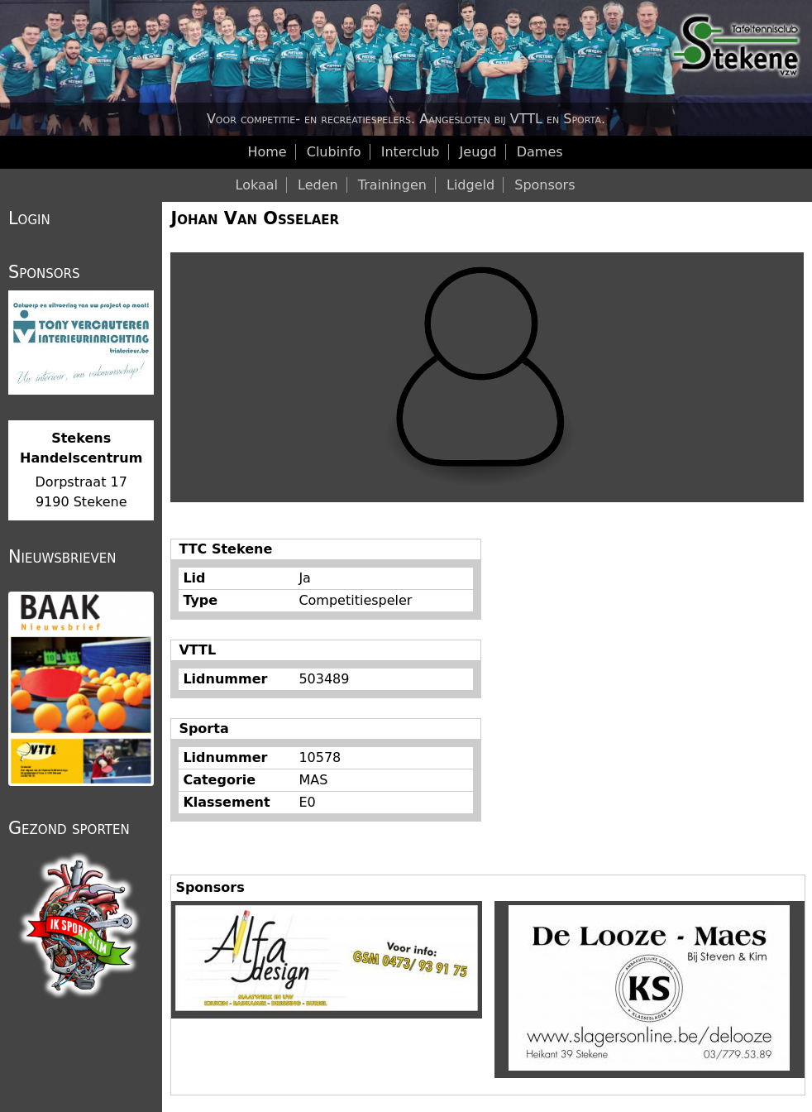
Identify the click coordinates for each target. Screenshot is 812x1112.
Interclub (410, 152)
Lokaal (257, 185)
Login (29, 218)
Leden (318, 185)
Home (266, 152)
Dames (540, 152)
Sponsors (544, 185)
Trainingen (392, 185)
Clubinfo (334, 152)
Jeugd (478, 152)
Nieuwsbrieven (62, 557)
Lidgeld (470, 185)
